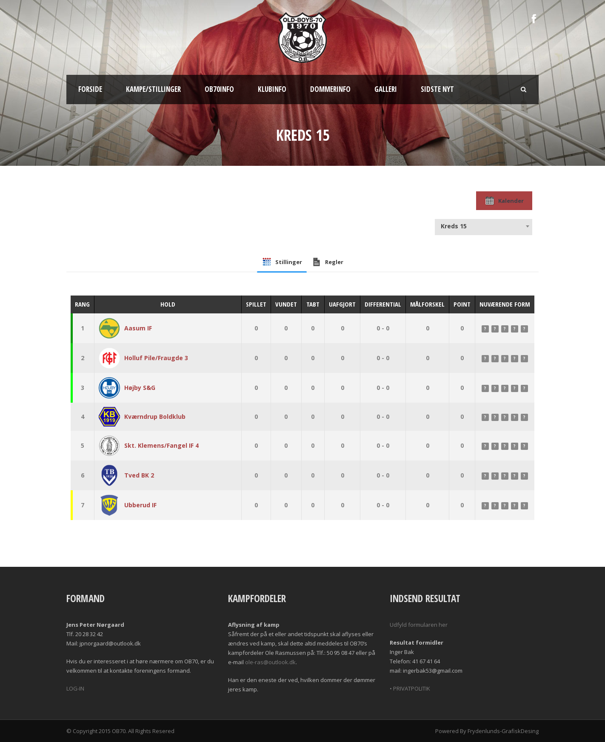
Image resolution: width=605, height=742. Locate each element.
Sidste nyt (437, 89)
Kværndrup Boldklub (154, 416)
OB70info (219, 89)
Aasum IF (138, 328)
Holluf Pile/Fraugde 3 (156, 358)
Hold (167, 304)
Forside (90, 89)
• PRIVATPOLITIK (410, 688)
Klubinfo (272, 89)
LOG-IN (75, 688)
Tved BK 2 (139, 475)
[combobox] (483, 226)
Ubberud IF (140, 505)
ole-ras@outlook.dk (270, 662)
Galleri (385, 89)
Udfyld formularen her (419, 624)
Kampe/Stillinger (153, 89)
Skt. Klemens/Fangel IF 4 (161, 445)
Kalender (504, 201)
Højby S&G (139, 388)
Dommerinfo (330, 89)
